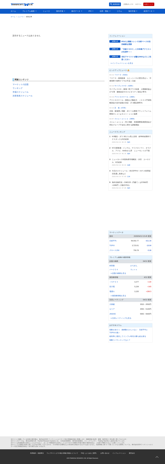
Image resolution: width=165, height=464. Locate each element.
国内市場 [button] (60, 11)
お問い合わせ (104, 453)
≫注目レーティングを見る (120, 318)
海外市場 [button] (132, 11)
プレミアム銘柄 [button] (28, 11)
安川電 (112, 287)
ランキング (18, 88)
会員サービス (148, 4)
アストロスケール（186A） (125, 97)
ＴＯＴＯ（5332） (121, 75)
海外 (128, 142)
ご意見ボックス (128, 4)
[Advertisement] (82, 25)
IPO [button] (90, 11)
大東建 (112, 304)
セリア (112, 309)
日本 (128, 176)
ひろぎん (133, 266)
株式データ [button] (76, 11)
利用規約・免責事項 (37, 453)
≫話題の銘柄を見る (118, 273)
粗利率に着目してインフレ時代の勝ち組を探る (127, 336)
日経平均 (112, 241)
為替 (128, 165)
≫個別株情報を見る (118, 296)
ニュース (46, 11)
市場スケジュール (21, 92)
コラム (119, 11)
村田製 (112, 266)
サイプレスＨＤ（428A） (124, 86)
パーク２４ (113, 270)
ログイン (138, 4)
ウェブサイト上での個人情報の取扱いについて (62, 453)
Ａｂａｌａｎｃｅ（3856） (125, 119)
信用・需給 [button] (104, 11)
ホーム (13, 11)
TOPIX (112, 245)
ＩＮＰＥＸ (113, 282)
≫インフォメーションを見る (121, 63)
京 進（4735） (120, 108)
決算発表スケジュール (23, 96)
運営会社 (132, 453)
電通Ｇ (112, 291)
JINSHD (112, 314)
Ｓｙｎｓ (133, 270)
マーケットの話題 (21, 84)
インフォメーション (119, 453)
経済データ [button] (148, 11)
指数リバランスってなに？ (119, 340)
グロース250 (114, 250)
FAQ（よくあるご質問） (89, 453)
